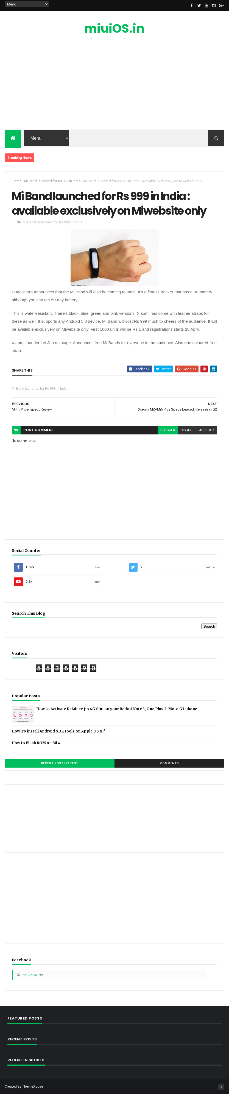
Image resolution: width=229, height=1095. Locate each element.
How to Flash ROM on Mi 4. (37, 744)
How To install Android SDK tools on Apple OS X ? (58, 732)
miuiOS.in (114, 28)
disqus (186, 431)
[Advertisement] (114, 85)
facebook (206, 431)
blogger (167, 431)
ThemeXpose (32, 1087)
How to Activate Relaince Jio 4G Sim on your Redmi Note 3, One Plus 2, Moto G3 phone (117, 709)
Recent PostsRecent (59, 764)
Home (16, 181)
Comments (169, 764)
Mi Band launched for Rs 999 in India (52, 181)
